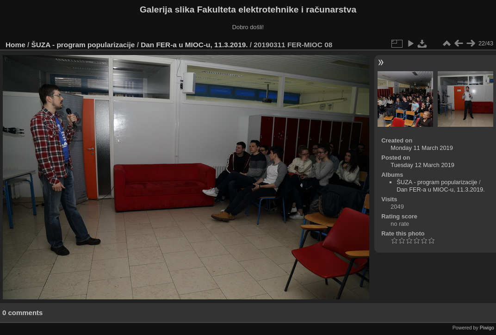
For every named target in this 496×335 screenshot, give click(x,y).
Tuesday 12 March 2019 (422, 164)
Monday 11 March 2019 (422, 147)
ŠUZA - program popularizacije (83, 45)
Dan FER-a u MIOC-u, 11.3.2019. (194, 45)
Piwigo (487, 327)
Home (15, 45)
